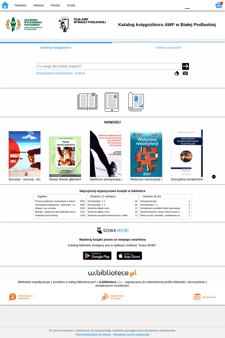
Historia (38, 5)
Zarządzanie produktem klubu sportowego (160, 208)
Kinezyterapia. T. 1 (96, 201)
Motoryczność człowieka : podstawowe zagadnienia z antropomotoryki (173, 215)
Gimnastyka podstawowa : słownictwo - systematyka (60, 205)
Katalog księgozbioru (56, 47)
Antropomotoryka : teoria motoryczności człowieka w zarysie (168, 212)
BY (177, 5)
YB (168, 5)
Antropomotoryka (148, 201)
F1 (195, 5)
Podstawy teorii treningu (46, 215)
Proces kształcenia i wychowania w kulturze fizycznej (60, 201)
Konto (71, 5)
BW (160, 5)
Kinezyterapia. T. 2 (96, 205)
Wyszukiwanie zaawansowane (54, 72)
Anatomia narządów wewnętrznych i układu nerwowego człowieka (119, 215)
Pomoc (55, 5)
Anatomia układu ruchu (99, 208)
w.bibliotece (109, 282)
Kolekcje (80, 72)
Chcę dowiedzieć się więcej (93, 334)
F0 (187, 5)
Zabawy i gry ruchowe (45, 208)
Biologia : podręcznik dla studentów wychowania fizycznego (63, 212)
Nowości (20, 5)
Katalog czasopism (169, 47)
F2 (204, 5)
